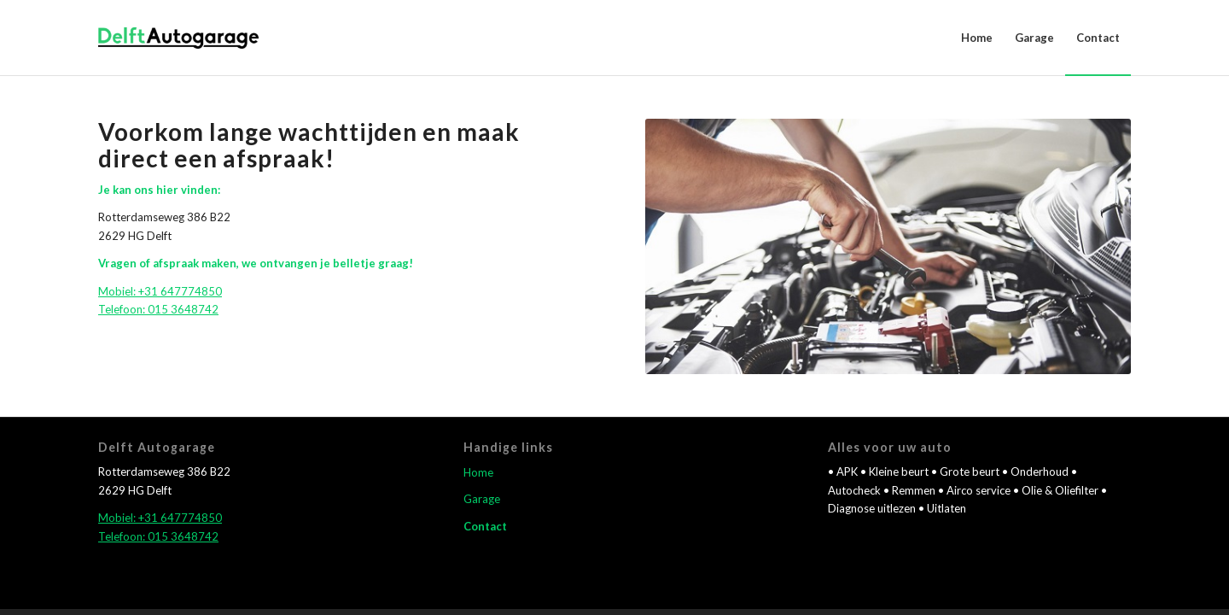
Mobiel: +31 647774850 (160, 291)
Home (478, 472)
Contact (485, 526)
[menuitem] (977, 37)
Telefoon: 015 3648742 (158, 309)
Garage (481, 499)
